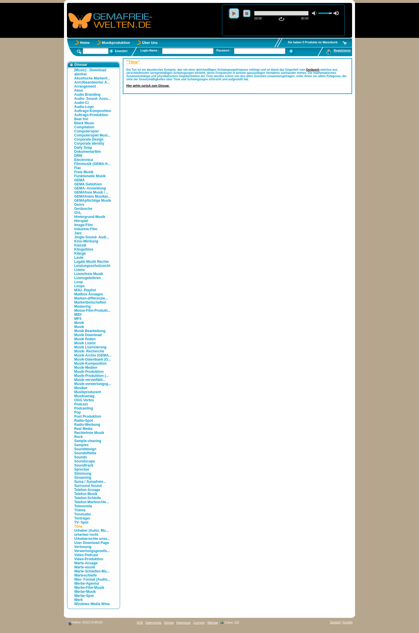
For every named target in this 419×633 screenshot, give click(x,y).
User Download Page (91, 543)
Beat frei (81, 119)
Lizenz (79, 270)
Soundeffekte (85, 453)
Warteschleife (85, 575)
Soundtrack (83, 465)
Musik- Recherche (89, 351)
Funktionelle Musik (90, 176)
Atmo (78, 90)
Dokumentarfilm (87, 152)
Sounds (80, 457)
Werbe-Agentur (86, 583)
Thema (80, 510)
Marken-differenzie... (91, 298)
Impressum (183, 622)
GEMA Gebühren (88, 184)
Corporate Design (89, 139)
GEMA (79, 180)
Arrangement (85, 86)
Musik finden (84, 339)
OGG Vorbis (84, 400)
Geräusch (312, 69)
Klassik (80, 245)
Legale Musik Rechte (91, 262)
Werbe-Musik (85, 592)
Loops (79, 286)
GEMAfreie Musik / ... (91, 192)
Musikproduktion (116, 43)
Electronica (83, 160)
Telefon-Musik (85, 494)
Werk (78, 600)
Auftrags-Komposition (92, 111)
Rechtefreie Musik (89, 433)
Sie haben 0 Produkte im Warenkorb (313, 42)
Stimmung (82, 473)
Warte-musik (84, 567)
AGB (140, 622)
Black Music (84, 123)
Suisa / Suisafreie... (90, 482)
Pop (77, 412)
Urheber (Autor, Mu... (91, 531)
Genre (79, 205)
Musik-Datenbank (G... (92, 359)
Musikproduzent (87, 392)
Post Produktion (87, 416)
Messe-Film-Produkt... (92, 310)
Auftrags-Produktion (91, 115)
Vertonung (82, 547)
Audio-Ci (81, 103)
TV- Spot (81, 522)
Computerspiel (86, 131)
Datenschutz (153, 622)
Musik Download (88, 335)
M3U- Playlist (85, 290)
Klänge (80, 253)
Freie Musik (83, 172)
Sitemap (212, 622)
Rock (78, 437)
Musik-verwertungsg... (92, 384)
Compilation (84, 127)
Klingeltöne (83, 249)
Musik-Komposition (90, 363)
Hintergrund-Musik (89, 217)
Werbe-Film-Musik (89, 588)
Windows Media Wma (92, 604)
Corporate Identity (89, 143)
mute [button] (314, 13)
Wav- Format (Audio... (92, 579)
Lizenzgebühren (87, 278)
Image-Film (83, 225)
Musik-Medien (85, 368)
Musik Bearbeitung (89, 331)
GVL (77, 213)
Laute (79, 258)
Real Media (83, 429)
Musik (79, 323)
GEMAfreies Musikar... (92, 196)
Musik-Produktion (89, 372)
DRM (78, 156)
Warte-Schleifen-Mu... (92, 571)
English (348, 622)
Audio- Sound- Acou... (92, 99)
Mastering (82, 306)
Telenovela (83, 506)
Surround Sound (88, 486)
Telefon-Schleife (87, 498)
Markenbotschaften (90, 302)
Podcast (81, 404)
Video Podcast (86, 555)
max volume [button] (336, 13)
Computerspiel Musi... (92, 135)
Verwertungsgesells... (92, 551)
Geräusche (83, 209)
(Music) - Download (90, 70)
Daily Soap (83, 148)
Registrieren (342, 50)
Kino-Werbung (86, 241)
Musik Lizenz (85, 343)
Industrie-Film (85, 229)
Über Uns (149, 43)
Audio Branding (87, 95)
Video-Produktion (88, 559)
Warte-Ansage (85, 563)
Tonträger (82, 518)
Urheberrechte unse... (92, 539)
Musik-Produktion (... (91, 376)
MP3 (77, 319)
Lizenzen (199, 622)
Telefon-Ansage (87, 490)
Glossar (169, 622)
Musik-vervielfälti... (89, 380)
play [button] (234, 13)
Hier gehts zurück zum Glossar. (148, 85)
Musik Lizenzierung (90, 347)
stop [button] (247, 13)
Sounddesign (85, 449)
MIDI (77, 315)
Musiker (80, 388)
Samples (81, 445)
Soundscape (84, 461)
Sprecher (81, 469)
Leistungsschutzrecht (92, 266)
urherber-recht (86, 535)
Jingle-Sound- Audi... (91, 237)
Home (85, 43)
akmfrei (80, 74)
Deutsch (335, 622)
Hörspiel (81, 221)
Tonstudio (82, 514)
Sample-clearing (87, 441)
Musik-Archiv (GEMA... (93, 355)
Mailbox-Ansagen (88, 294)
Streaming (82, 478)
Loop (78, 282)
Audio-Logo (84, 107)
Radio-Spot (83, 421)
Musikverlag (84, 396)
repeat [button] (281, 19)
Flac (77, 168)
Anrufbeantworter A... (92, 82)
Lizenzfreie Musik (88, 274)
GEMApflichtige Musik (92, 200)
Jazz (77, 233)
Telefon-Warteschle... (91, 502)
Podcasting (83, 408)
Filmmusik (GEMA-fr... (92, 164)
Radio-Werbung (87, 425)
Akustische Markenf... (92, 78)
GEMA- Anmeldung (90, 188)
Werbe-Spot (84, 596)
